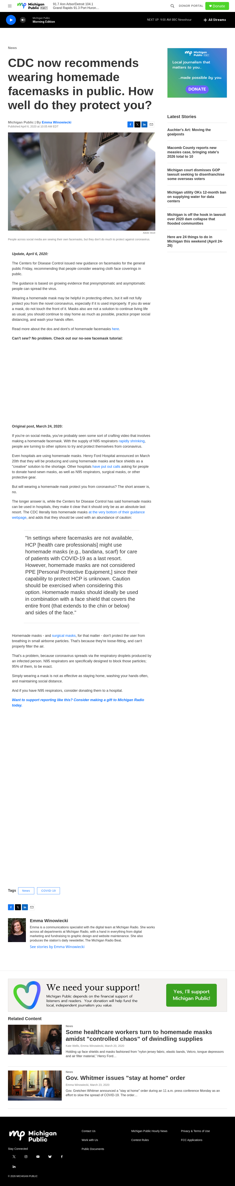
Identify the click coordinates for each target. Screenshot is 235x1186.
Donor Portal (191, 5)
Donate (219, 6)
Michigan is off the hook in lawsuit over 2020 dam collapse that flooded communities (196, 219)
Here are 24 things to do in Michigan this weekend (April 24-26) (195, 241)
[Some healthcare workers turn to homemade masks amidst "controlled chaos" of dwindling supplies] (35, 1040)
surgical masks (64, 636)
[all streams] (215, 20)
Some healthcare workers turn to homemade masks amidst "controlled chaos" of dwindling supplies (139, 1035)
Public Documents (93, 1149)
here (115, 329)
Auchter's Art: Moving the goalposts (189, 132)
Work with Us (90, 1140)
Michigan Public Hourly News (149, 1131)
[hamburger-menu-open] (10, 6)
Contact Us (88, 1131)
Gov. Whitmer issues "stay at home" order (125, 1077)
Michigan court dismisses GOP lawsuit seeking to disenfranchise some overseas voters (195, 174)
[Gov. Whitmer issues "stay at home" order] (35, 1085)
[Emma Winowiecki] (17, 930)
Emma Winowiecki (56, 122)
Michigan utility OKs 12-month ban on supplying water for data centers (196, 196)
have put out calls (106, 467)
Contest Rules (140, 1140)
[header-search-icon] (172, 6)
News (12, 48)
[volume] (23, 20)
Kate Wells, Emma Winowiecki (84, 1045)
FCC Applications (191, 1140)
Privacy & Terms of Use (195, 1131)
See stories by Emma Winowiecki (57, 946)
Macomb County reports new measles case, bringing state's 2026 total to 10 (193, 152)
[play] (11, 20)
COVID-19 (48, 890)
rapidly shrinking (132, 441)
